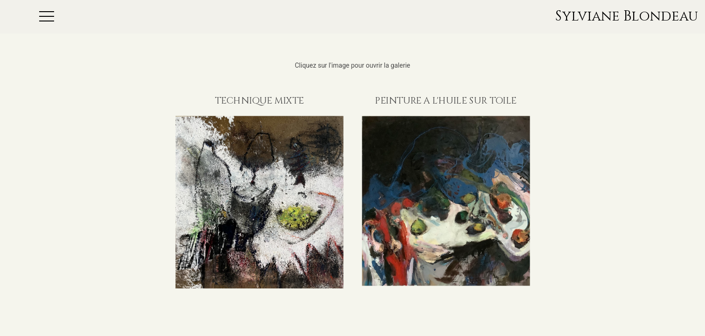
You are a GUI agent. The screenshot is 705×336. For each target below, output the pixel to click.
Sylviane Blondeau (626, 17)
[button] (100, 17)
